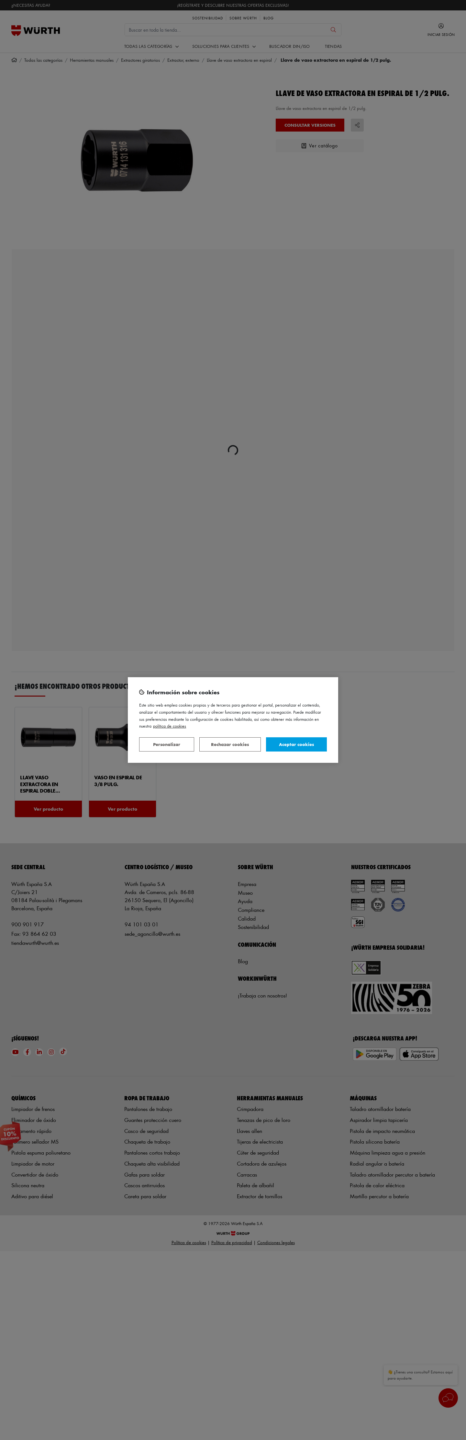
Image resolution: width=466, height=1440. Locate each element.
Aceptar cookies (296, 744)
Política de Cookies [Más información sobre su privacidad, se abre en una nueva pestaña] (169, 726)
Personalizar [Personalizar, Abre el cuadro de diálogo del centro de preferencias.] (166, 744)
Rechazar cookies (230, 744)
